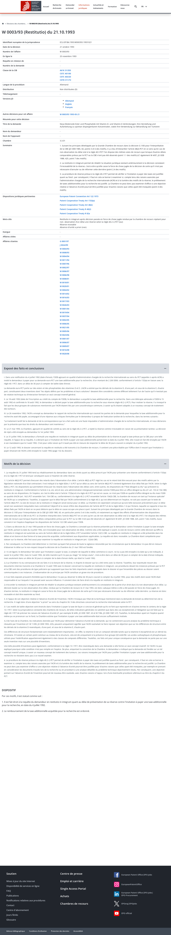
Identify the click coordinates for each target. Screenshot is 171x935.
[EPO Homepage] (31, 6)
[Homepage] (3, 24)
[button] (85, 368)
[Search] (135, 6)
